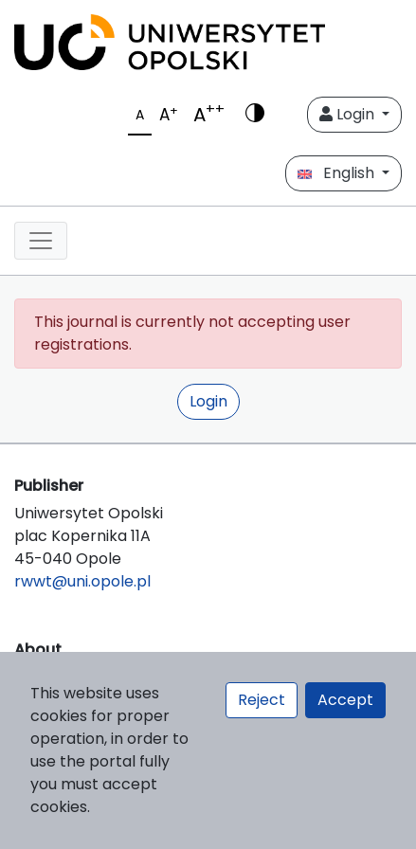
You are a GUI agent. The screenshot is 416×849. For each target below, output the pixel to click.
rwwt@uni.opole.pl (82, 581)
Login (348, 114)
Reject (261, 700)
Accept (345, 700)
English (338, 173)
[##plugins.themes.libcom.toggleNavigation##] (40, 241)
